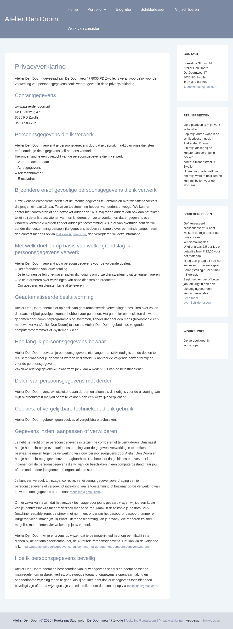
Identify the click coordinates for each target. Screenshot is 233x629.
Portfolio (94, 9)
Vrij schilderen (178, 9)
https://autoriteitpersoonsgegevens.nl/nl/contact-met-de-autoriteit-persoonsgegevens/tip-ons (90, 546)
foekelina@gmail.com (72, 234)
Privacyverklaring (171, 620)
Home (72, 9)
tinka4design (213, 620)
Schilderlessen (146, 9)
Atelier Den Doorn (31, 19)
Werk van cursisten (83, 29)
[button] (101, 9)
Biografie (118, 9)
